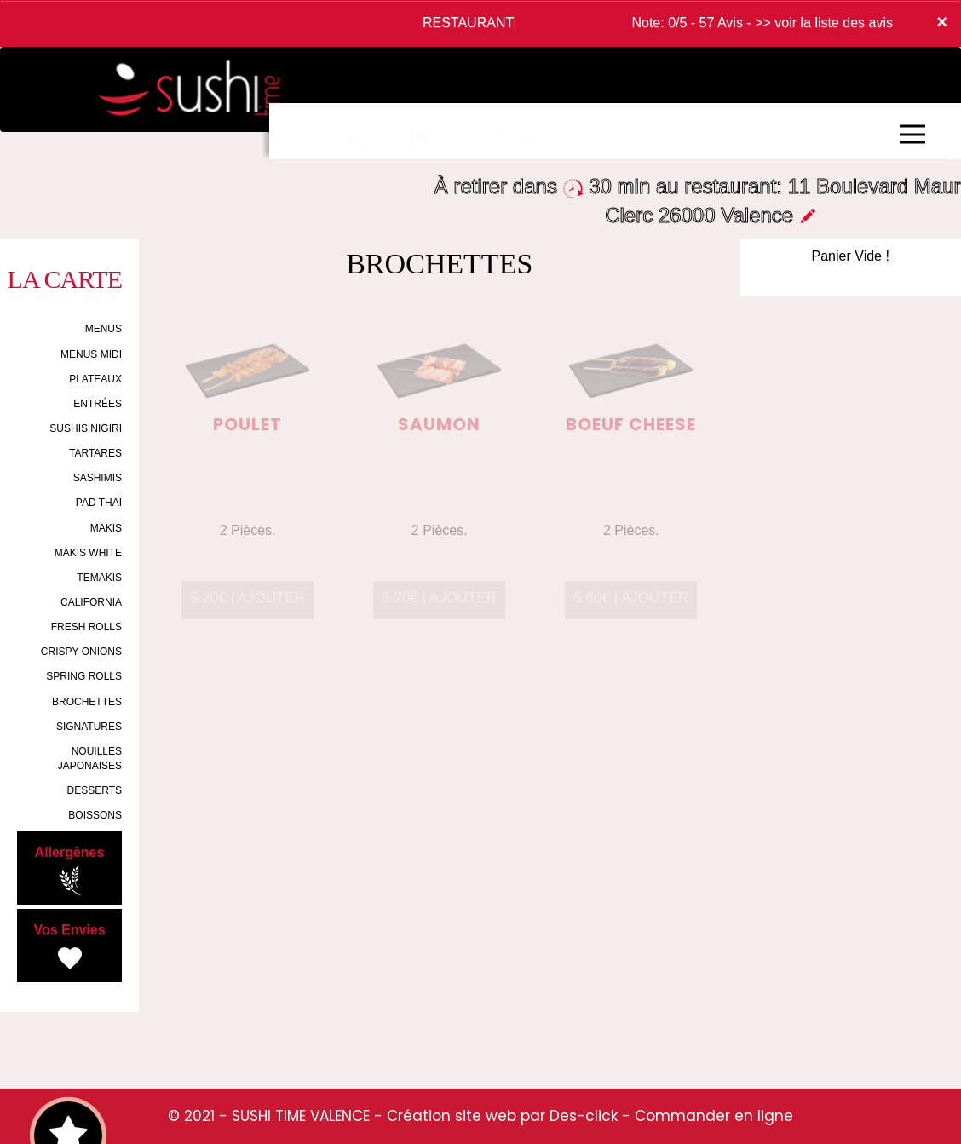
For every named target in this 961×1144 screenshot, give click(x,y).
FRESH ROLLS (86, 627)
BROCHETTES (87, 702)
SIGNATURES (89, 727)
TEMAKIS (99, 577)
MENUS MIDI (91, 354)
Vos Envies (69, 948)
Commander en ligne (714, 1116)
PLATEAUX (95, 379)
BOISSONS (95, 815)
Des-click (584, 1116)
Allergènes (70, 870)
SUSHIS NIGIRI (85, 428)
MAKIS (106, 528)
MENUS (103, 329)
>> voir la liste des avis (824, 22)
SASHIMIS (97, 478)
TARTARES (95, 453)
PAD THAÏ (99, 503)
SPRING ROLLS (84, 676)
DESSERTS (94, 790)
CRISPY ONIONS (81, 652)
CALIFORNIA (91, 602)
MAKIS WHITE (88, 553)
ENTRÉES (97, 404)
